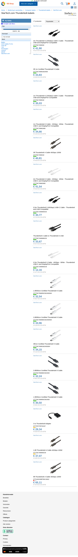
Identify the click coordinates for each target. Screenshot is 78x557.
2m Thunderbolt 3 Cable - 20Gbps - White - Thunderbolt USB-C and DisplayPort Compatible (53, 180)
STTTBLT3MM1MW (39, 128)
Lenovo (3, 50)
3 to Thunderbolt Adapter (42, 423)
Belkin (3, 42)
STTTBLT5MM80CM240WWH (42, 320)
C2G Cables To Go (7, 44)
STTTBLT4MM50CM (39, 452)
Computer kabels (30, 10)
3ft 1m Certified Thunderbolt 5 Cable (46, 69)
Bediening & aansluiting (15, 10)
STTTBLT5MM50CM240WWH (42, 293)
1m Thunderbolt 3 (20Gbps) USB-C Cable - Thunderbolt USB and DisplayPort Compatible (53, 96)
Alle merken (6, 524)
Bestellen (6, 498)
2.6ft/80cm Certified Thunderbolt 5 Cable (47, 317)
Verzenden (6, 504)
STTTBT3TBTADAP (39, 426)
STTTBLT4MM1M (38, 155)
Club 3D (3, 45)
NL (72, 7)
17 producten (37, 21)
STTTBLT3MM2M (38, 45)
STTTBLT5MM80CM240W (41, 373)
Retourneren (7, 511)
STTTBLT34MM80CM (40, 238)
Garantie (5, 507)
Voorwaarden (7, 545)
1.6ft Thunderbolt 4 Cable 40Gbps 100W (47, 450)
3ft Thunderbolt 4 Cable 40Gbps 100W (47, 152)
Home (3, 10)
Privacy (5, 539)
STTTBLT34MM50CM (40, 212)
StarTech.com (57, 10)
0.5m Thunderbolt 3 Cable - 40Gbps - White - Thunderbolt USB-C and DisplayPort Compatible (54, 263)
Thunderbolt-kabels (44, 10)
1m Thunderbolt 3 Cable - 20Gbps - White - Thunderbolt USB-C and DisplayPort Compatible (53, 125)
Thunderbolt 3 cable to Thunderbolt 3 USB (48, 236)
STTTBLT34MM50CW (40, 267)
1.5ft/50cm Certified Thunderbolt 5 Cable (47, 291)
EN (75, 7)
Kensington (4, 49)
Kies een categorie (28, 4)
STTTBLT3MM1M (38, 100)
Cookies (5, 542)
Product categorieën (9, 521)
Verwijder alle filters (8, 24)
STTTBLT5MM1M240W (40, 71)
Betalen (5, 501)
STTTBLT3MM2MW (39, 183)
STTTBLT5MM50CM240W (41, 399)
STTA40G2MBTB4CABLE (41, 479)
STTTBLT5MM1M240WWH (41, 346)
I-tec (2, 47)
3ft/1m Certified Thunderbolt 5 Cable (46, 344)
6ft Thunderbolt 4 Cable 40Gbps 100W (47, 477)
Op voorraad (5, 36)
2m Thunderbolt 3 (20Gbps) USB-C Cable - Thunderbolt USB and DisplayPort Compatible (53, 41)
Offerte (5, 514)
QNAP (3, 52)
